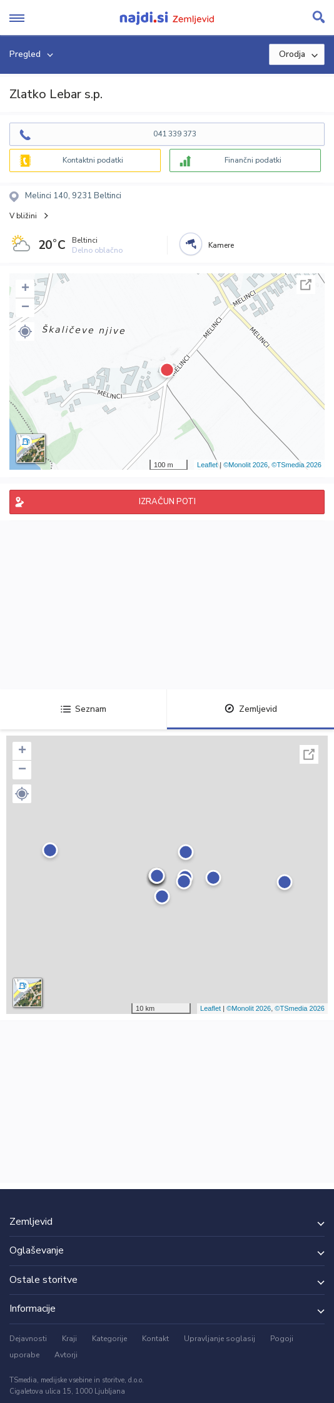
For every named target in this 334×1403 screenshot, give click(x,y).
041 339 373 (174, 134)
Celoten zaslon (305, 284)
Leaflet (207, 465)
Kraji (69, 1339)
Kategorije (109, 1339)
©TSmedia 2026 (296, 465)
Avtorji (66, 1355)
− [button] (25, 307)
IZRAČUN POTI (167, 501)
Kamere (221, 245)
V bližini (23, 216)
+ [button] (25, 289)
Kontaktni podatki (93, 160)
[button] (25, 331)
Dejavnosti (28, 1339)
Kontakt (155, 1339)
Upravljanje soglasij (219, 1339)
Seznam (83, 709)
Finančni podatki (253, 160)
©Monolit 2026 (245, 465)
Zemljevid (251, 709)
